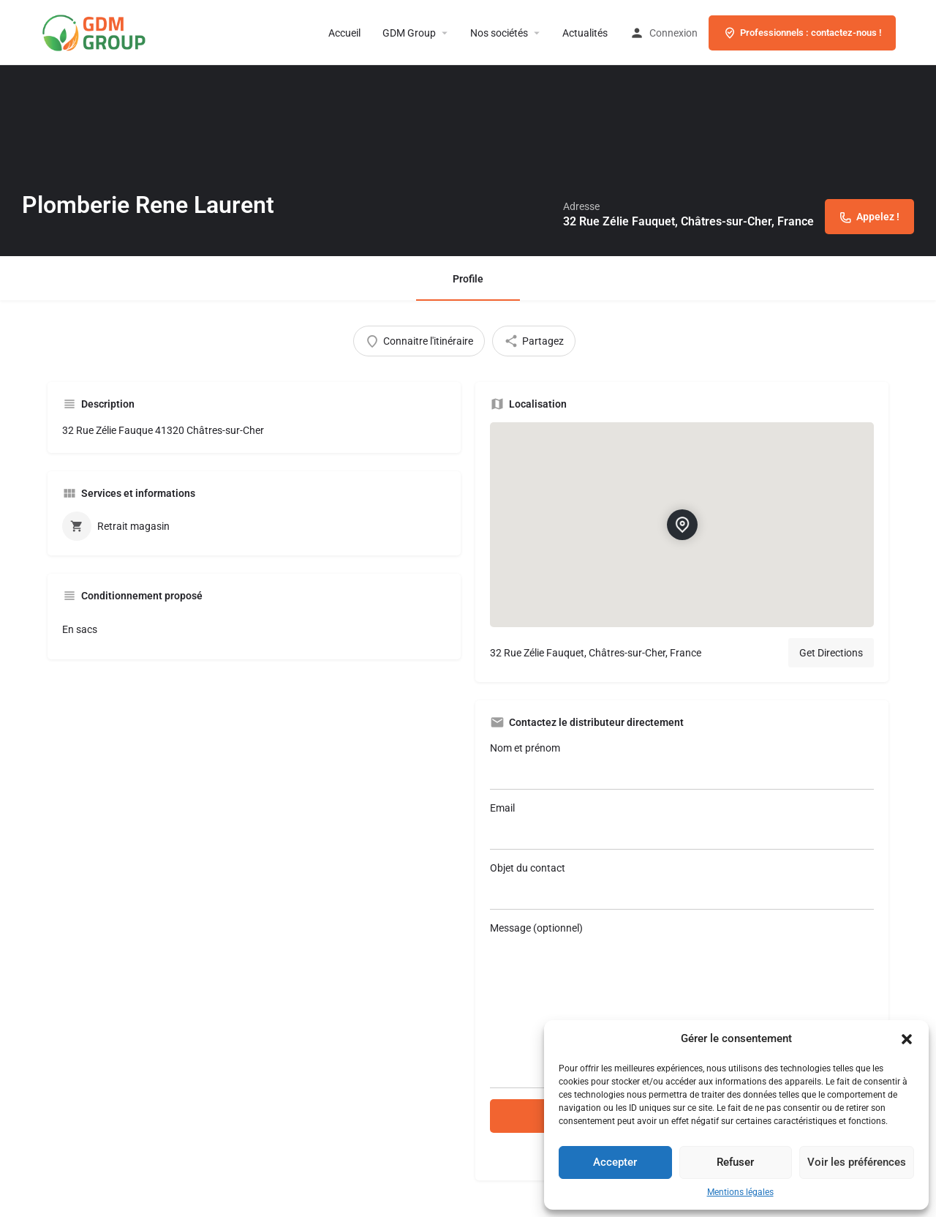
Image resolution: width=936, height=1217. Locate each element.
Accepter (615, 1162)
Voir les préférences (856, 1162)
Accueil (344, 33)
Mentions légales (740, 1192)
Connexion (673, 33)
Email (682, 826)
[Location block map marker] (682, 524)
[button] (906, 1039)
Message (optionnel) (682, 1005)
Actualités (585, 33)
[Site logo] (117, 31)
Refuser (735, 1162)
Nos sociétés (499, 33)
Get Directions (831, 653)
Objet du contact (682, 886)
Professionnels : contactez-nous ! (802, 33)
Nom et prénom (682, 766)
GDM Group (409, 33)
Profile (468, 279)
